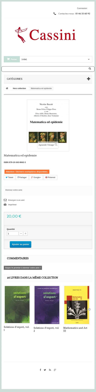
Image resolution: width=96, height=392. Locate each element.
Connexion (82, 8)
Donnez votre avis (13, 190)
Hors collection (19, 88)
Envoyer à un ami (16, 200)
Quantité (11, 229)
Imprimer (12, 204)
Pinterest (50, 177)
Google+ (36, 177)
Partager (22, 177)
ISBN (6, 162)
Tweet (9, 177)
